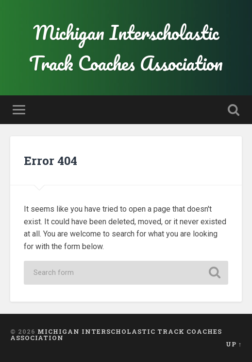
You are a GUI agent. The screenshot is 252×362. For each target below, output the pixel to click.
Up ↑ (234, 344)
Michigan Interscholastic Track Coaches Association (126, 47)
